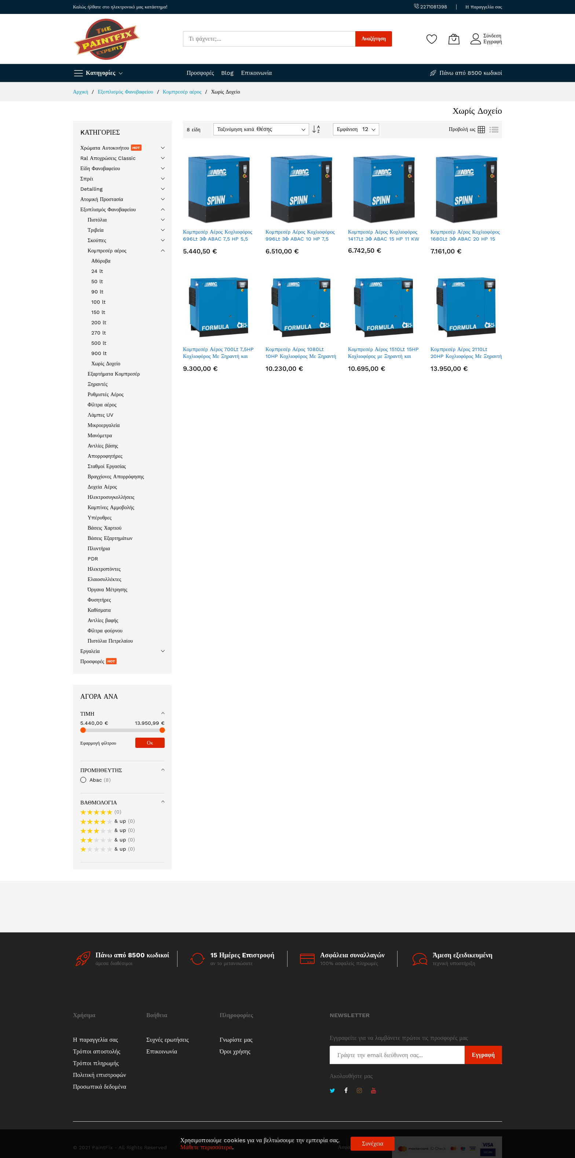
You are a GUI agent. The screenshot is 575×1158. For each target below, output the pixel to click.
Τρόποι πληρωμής (96, 1063)
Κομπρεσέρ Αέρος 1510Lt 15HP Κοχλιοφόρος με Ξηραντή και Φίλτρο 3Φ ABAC (383, 356)
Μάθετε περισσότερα (206, 1147)
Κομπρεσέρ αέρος (183, 92)
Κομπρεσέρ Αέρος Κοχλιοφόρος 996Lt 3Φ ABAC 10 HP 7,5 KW (300, 239)
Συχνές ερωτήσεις (167, 1039)
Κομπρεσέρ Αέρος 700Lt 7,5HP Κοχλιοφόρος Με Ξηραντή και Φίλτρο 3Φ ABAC (218, 356)
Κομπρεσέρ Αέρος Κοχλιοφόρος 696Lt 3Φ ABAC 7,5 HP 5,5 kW (217, 239)
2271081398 (430, 7)
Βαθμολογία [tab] (98, 802)
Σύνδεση (492, 36)
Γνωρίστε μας (236, 1039)
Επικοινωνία (256, 72)
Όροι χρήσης (235, 1051)
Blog (227, 72)
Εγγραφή (492, 41)
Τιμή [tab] (87, 713)
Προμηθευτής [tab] (101, 770)
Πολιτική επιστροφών (99, 1074)
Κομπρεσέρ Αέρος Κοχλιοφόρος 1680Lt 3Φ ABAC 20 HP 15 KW (465, 239)
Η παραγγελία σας (483, 7)
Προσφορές (200, 72)
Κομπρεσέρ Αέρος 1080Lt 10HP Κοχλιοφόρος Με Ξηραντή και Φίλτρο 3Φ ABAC (300, 356)
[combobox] (269, 39)
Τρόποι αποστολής (96, 1051)
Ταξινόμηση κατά (235, 129)
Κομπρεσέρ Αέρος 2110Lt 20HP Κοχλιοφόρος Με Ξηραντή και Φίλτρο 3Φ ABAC (466, 356)
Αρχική (81, 92)
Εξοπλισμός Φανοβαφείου (126, 92)
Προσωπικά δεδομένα (99, 1086)
